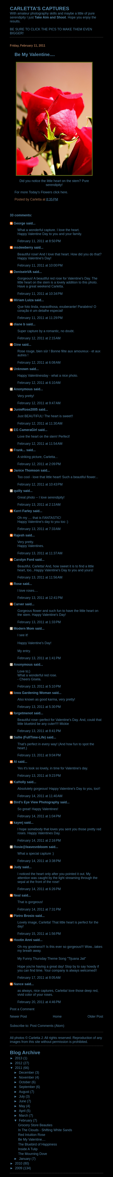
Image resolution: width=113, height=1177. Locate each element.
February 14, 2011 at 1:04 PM (39, 816)
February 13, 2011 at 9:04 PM (39, 755)
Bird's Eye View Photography (36, 802)
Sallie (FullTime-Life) (30, 737)
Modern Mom (24, 628)
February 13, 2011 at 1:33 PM (39, 622)
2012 (19, 1063)
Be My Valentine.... (32, 1139)
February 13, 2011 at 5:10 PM (39, 686)
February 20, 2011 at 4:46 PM (39, 1002)
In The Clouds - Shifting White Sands (45, 1130)
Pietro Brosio (24, 916)
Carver (19, 604)
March (24, 1115)
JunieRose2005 (26, 409)
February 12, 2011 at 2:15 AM (38, 338)
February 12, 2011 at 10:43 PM (40, 484)
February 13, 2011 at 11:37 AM (39, 553)
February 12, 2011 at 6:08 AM (38, 362)
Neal (17, 895)
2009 (19, 1168)
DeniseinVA (23, 272)
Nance (18, 984)
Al (15, 762)
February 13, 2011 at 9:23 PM (39, 775)
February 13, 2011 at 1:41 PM (39, 658)
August (24, 1092)
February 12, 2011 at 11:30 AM (39, 423)
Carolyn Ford (24, 560)
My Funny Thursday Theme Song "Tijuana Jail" (51, 958)
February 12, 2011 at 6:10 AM (38, 383)
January (25, 1159)
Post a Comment (22, 1009)
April (22, 1111)
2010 (19, 1163)
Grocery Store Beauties (35, 1125)
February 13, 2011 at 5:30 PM (39, 707)
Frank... (19, 450)
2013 (19, 1058)
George (19, 223)
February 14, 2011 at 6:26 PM (39, 889)
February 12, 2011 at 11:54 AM (39, 444)
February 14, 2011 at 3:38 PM (39, 861)
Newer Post (18, 1016)
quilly (18, 491)
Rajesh (19, 535)
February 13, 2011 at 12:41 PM (40, 598)
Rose (18, 584)
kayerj (18, 822)
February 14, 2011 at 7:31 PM (39, 909)
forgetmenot (23, 713)
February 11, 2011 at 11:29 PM (40, 318)
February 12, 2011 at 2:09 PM (39, 464)
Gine (17, 344)
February (26, 1120)
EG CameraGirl (25, 430)
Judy (17, 867)
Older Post (95, 1016)
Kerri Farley (23, 511)
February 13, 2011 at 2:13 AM (38, 504)
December (27, 1072)
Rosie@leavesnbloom (31, 847)
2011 (19, 1068)
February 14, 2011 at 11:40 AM (39, 796)
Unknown (21, 369)
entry (26, 651)
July (22, 1096)
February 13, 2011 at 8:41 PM (39, 731)
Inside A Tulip (28, 1149)
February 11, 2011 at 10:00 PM (40, 265)
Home (57, 1016)
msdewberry (23, 247)
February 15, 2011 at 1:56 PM (39, 934)
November (27, 1077)
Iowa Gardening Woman (32, 693)
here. (64, 192)
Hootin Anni (23, 940)
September (27, 1087)
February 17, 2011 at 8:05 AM (38, 978)
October (25, 1082)
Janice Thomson (27, 470)
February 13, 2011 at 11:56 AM (39, 577)
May (22, 1106)
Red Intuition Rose (31, 1135)
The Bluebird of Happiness (37, 1144)
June (23, 1101)
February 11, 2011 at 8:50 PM (39, 241)
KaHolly (20, 782)
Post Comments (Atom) (47, 1026)
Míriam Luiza (24, 300)
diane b (19, 324)
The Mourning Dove (32, 1154)
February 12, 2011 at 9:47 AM (38, 403)
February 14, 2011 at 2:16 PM (39, 840)
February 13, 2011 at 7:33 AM (38, 529)
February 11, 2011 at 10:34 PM (40, 294)
